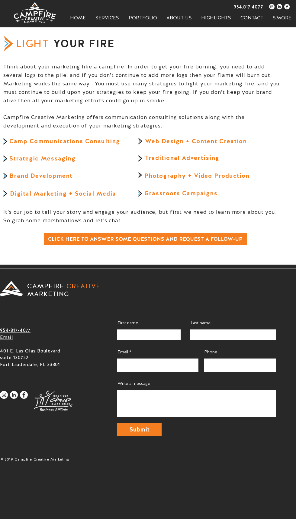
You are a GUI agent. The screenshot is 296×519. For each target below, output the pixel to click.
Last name (201, 323)
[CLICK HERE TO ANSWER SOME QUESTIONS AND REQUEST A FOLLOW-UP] (145, 239)
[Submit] (139, 429)
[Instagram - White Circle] (272, 6)
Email (122, 352)
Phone (210, 352)
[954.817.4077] (241, 7)
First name (127, 323)
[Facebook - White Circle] (287, 6)
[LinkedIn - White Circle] (279, 6)
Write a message (133, 383)
